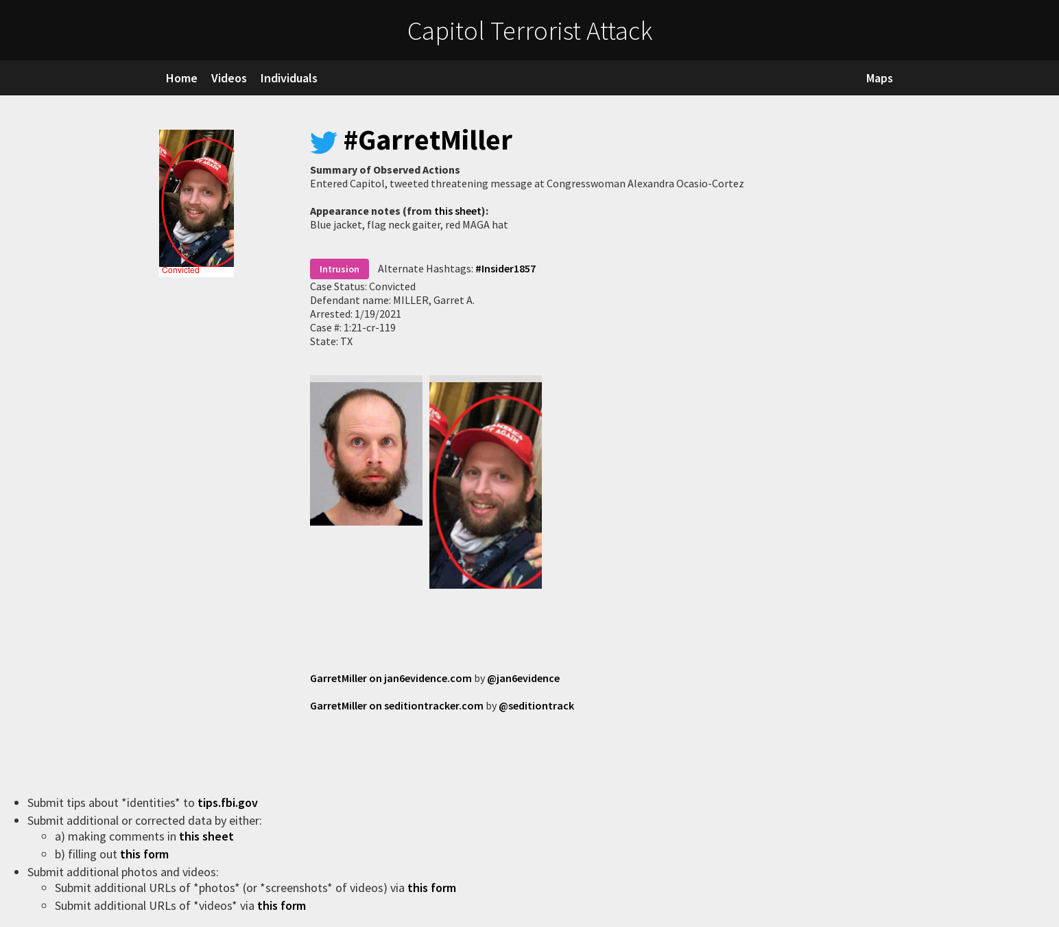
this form (145, 854)
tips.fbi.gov (229, 802)
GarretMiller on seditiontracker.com (397, 705)
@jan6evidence (523, 678)
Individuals (289, 78)
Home (182, 78)
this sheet (457, 211)
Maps (879, 78)
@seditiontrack (536, 705)
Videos (229, 78)
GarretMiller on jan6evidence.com (391, 678)
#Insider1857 (505, 268)
